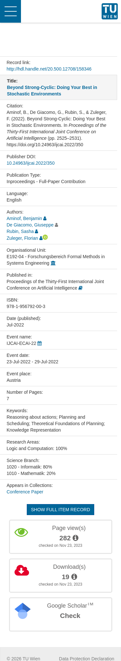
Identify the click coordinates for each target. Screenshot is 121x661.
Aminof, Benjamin (24, 218)
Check (70, 615)
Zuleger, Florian (22, 238)
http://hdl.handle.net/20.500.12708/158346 (49, 69)
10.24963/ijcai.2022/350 (31, 163)
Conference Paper (25, 491)
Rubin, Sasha (20, 231)
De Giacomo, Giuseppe (30, 224)
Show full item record (60, 509)
